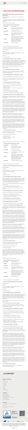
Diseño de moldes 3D (6, 391)
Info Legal (4, 383)
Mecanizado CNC (5, 393)
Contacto (4, 375)
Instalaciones (4, 378)
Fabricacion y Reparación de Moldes (8, 392)
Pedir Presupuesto (5, 376)
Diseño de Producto (6, 390)
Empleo (4, 382)
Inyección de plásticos (6, 394)
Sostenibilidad (5, 379)
